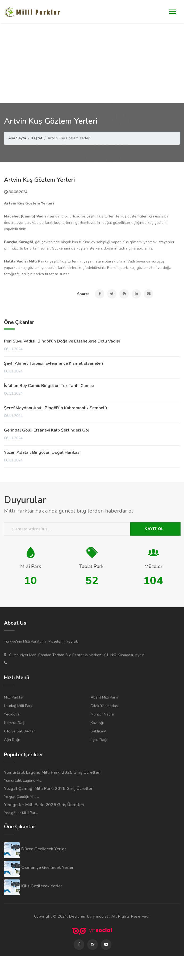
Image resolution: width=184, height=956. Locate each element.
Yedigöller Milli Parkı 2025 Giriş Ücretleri (44, 805)
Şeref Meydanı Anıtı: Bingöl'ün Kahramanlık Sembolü (55, 408)
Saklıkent (98, 731)
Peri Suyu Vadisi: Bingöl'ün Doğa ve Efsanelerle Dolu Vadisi (62, 341)
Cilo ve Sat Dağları (20, 731)
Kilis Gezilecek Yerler (41, 886)
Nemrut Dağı (14, 722)
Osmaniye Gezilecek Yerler (47, 867)
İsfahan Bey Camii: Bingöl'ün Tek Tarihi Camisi (49, 386)
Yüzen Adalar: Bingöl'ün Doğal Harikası (42, 452)
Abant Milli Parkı (104, 697)
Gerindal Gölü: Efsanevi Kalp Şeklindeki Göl (46, 430)
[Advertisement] (92, 63)
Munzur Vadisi (102, 714)
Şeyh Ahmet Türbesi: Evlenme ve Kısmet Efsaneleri (53, 363)
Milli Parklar (14, 697)
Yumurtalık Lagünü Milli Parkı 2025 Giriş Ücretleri (52, 772)
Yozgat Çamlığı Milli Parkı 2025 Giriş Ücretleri (49, 789)
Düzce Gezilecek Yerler (43, 849)
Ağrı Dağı (12, 739)
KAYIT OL (154, 529)
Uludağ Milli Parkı (18, 705)
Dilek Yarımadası (105, 705)
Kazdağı (97, 722)
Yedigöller (12, 714)
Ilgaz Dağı (99, 739)
